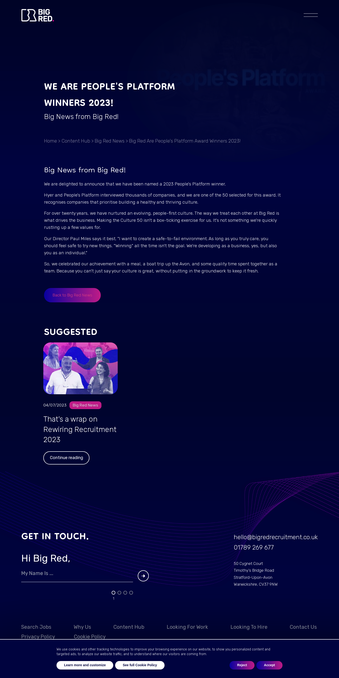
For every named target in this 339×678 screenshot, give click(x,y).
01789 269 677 (254, 547)
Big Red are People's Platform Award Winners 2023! (185, 141)
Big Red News (110, 141)
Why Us (82, 627)
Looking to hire (248, 627)
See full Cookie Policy (140, 665)
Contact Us (303, 627)
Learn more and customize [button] (85, 665)
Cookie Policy (90, 637)
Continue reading (66, 457)
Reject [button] (242, 665)
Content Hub (75, 141)
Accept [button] (269, 665)
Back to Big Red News (72, 295)
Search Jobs (36, 627)
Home (50, 141)
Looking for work (187, 627)
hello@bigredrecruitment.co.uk (276, 537)
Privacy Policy (38, 637)
